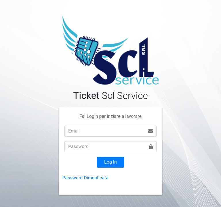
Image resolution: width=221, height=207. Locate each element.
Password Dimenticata (85, 178)
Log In (110, 162)
